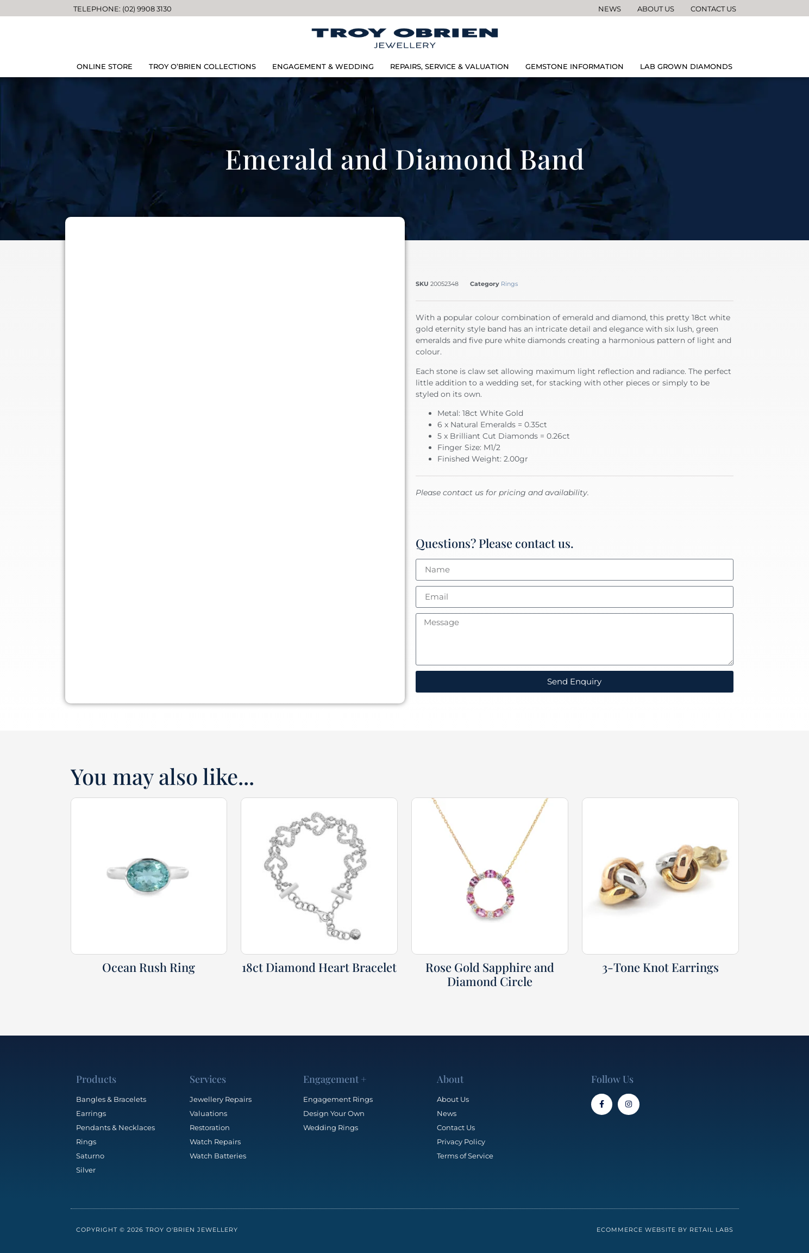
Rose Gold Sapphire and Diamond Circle (489, 974)
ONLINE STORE (105, 66)
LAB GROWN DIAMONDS (686, 66)
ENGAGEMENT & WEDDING (323, 66)
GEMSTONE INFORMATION (574, 66)
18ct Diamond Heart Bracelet (319, 967)
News (609, 8)
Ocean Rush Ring (148, 967)
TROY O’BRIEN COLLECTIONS (202, 66)
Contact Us (713, 8)
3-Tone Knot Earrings (660, 967)
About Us (655, 8)
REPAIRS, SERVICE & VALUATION (449, 66)
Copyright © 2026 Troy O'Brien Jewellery (157, 1229)
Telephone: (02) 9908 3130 (122, 8)
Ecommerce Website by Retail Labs (665, 1229)
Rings (509, 284)
